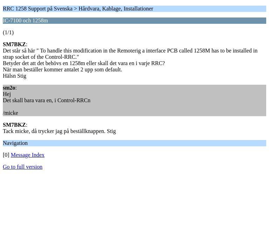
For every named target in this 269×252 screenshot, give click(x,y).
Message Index (27, 155)
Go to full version (22, 167)
